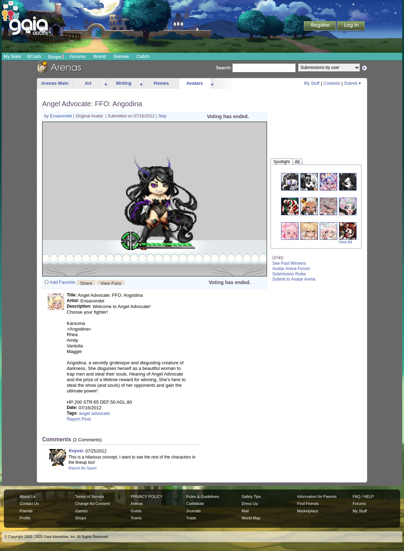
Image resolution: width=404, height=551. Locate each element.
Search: (224, 67)
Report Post (79, 419)
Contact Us (29, 503)
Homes (161, 83)
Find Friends (308, 503)
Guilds (136, 511)
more (106, 83)
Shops (56, 56)
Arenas (137, 503)
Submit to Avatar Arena (293, 279)
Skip (162, 116)
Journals (193, 511)
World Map (251, 518)
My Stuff (311, 83)
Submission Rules (289, 273)
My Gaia (12, 56)
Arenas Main (54, 83)
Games (121, 56)
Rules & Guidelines (202, 496)
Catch (143, 56)
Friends (26, 511)
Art (88, 83)
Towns (136, 518)
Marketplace (307, 511)
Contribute (195, 503)
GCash (34, 56)
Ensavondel (61, 116)
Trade (191, 518)
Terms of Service (89, 496)
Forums (77, 56)
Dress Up (250, 503)
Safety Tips (251, 496)
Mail (245, 511)
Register (320, 26)
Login (351, 26)
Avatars (194, 83)
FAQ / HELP (363, 496)
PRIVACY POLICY (147, 496)
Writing (124, 83)
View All (345, 242)
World (99, 56)
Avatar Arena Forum (291, 268)
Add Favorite (63, 282)
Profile (25, 518)
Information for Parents (317, 496)
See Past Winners (289, 263)
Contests (332, 83)
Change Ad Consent (92, 503)
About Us (27, 496)
